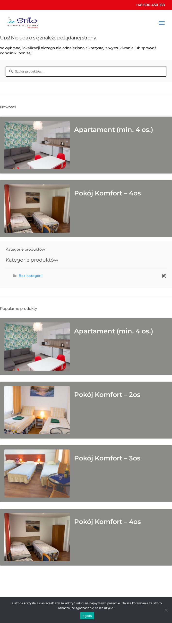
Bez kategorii (31, 276)
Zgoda (87, 616)
